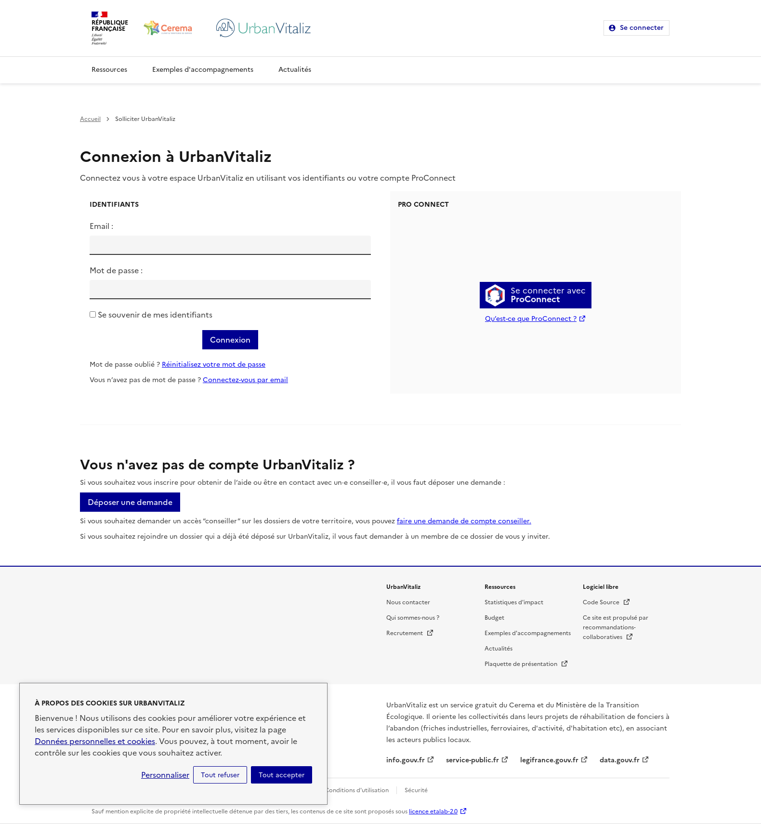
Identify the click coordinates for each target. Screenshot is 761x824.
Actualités (294, 70)
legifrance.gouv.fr (549, 760)
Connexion (230, 340)
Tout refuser (220, 775)
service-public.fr (472, 760)
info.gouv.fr (405, 760)
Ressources (109, 70)
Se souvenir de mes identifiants (155, 314)
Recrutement (410, 633)
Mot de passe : (116, 270)
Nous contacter (408, 602)
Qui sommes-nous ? (412, 617)
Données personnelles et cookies (95, 741)
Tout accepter (281, 775)
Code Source (606, 602)
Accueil (90, 119)
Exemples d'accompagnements (202, 70)
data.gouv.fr (620, 760)
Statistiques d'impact (514, 602)
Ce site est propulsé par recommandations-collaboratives (615, 627)
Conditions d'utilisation (357, 790)
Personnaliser (165, 775)
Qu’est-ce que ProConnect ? (531, 319)
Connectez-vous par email (245, 380)
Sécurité (416, 790)
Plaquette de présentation (526, 664)
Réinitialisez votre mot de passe (213, 364)
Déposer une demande (130, 502)
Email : (101, 226)
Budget (494, 617)
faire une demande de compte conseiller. (464, 521)
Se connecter (642, 28)
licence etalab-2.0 (433, 811)
